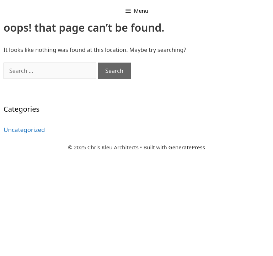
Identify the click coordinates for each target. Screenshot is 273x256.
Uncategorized (24, 130)
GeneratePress (186, 147)
